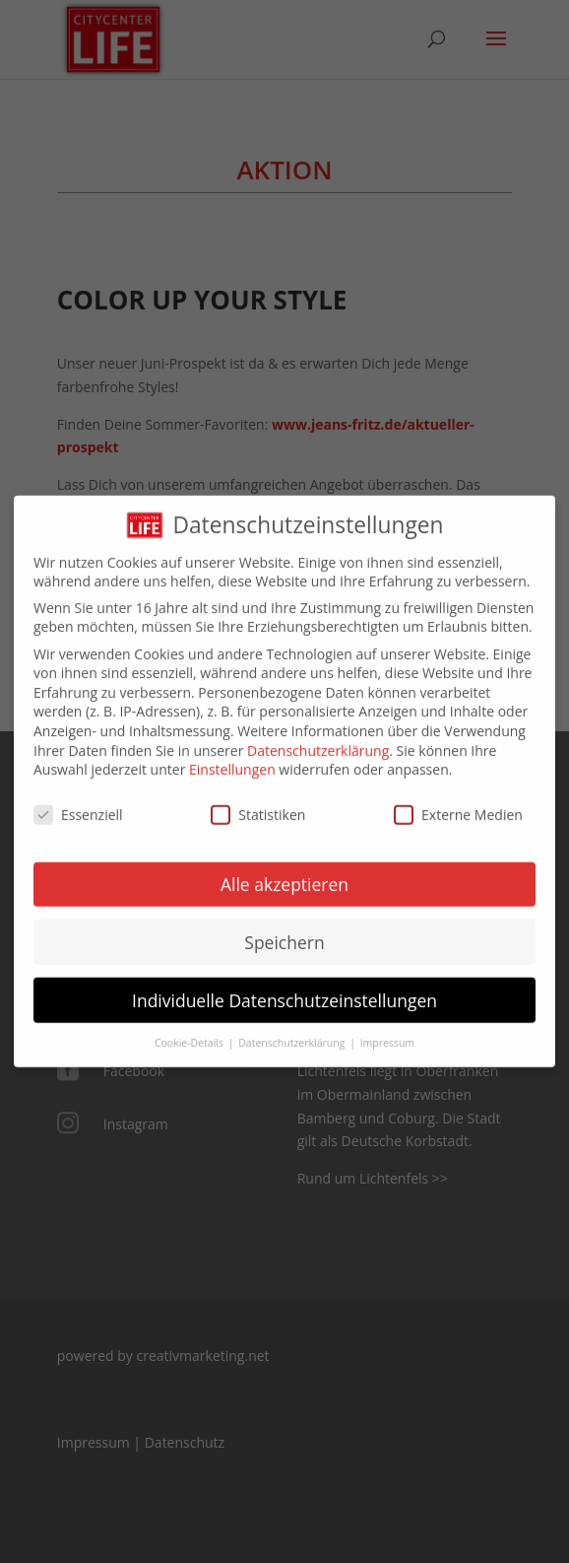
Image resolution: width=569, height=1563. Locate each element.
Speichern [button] (284, 927)
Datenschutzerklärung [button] (293, 1029)
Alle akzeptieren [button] (284, 869)
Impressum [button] (387, 1029)
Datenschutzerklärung (318, 735)
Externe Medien (458, 800)
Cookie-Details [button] (190, 1029)
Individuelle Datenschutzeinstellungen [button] (284, 985)
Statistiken (258, 800)
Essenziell (78, 800)
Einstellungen (232, 755)
